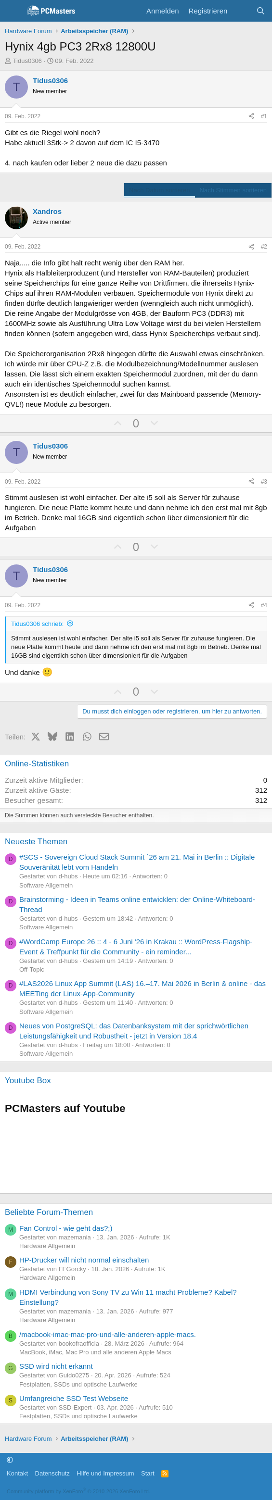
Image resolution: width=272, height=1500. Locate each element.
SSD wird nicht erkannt (56, 1366)
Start (147, 1473)
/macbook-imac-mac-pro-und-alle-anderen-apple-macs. (107, 1334)
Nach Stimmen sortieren (233, 190)
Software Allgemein (46, 885)
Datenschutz (52, 1473)
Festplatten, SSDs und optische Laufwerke (78, 1384)
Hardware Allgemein (47, 1246)
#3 (264, 481)
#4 (264, 605)
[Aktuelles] (241, 11)
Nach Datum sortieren (159, 190)
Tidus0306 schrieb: (37, 623)
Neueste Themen (36, 841)
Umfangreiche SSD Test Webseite (73, 1398)
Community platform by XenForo (78, 1491)
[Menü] (13, 11)
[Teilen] (251, 116)
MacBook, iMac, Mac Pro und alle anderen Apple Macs (95, 1352)
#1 (264, 116)
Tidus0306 (27, 60)
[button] (10, 1459)
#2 (264, 246)
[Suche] (260, 11)
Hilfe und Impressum (105, 1473)
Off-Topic (31, 969)
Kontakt (17, 1473)
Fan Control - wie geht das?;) (65, 1228)
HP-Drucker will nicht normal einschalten (84, 1260)
